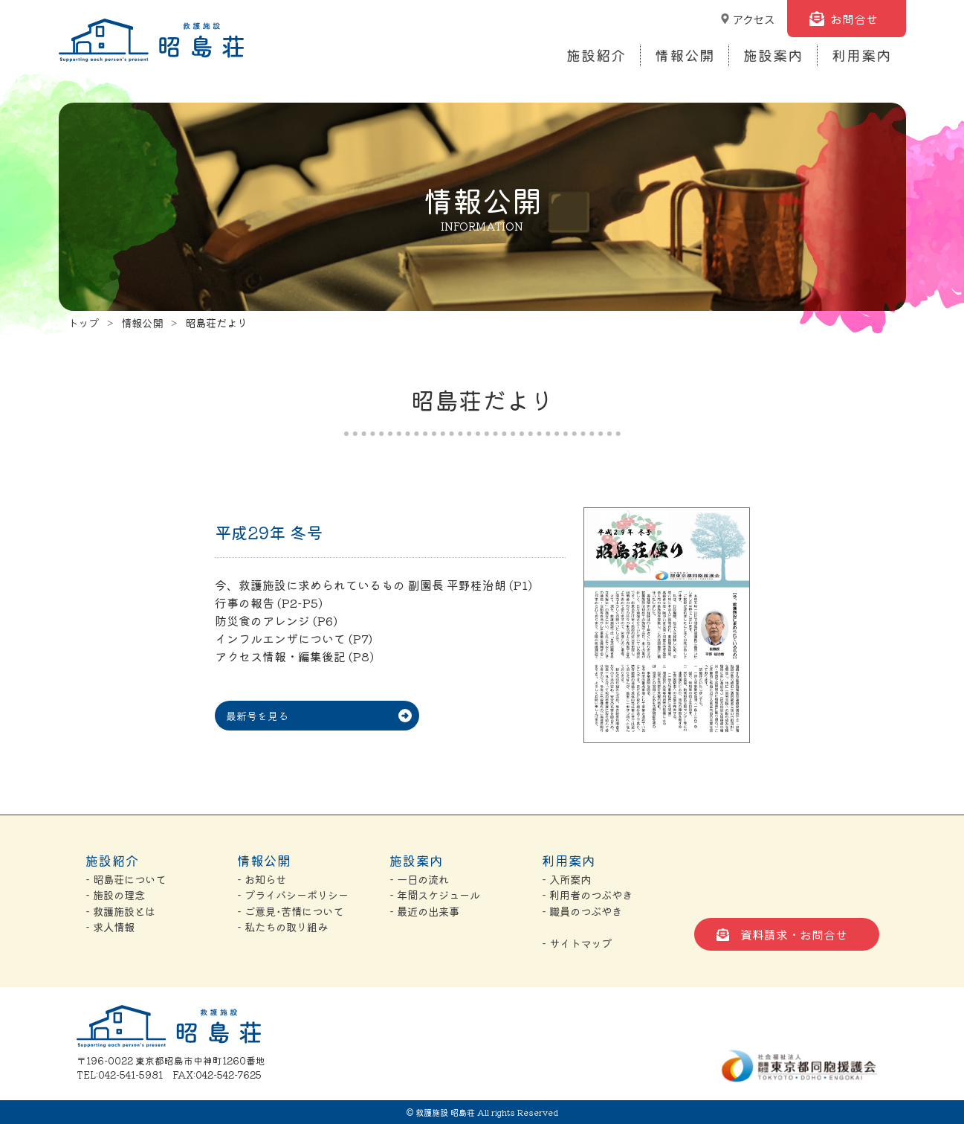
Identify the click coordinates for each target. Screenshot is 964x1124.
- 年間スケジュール (434, 894)
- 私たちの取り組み (282, 926)
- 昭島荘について (125, 879)
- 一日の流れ (419, 879)
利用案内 (861, 55)
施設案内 (773, 55)
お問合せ (854, 19)
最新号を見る (257, 715)
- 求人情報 (110, 926)
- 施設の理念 (115, 894)
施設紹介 (596, 55)
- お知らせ (261, 879)
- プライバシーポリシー (293, 894)
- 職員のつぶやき (582, 911)
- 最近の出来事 (424, 911)
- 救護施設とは (120, 911)
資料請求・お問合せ (793, 934)
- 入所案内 (566, 879)
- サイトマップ (577, 943)
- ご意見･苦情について (290, 911)
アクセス (754, 19)
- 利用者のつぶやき (587, 894)
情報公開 (684, 55)
